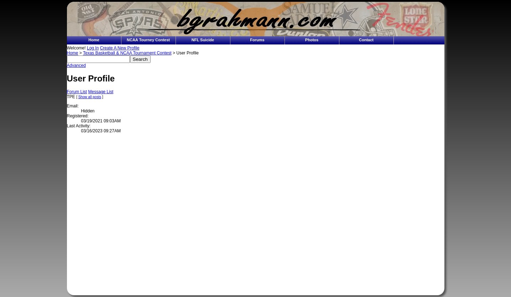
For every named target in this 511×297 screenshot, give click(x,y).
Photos (311, 40)
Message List (101, 91)
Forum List (77, 91)
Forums (257, 40)
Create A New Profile (120, 48)
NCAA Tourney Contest (148, 40)
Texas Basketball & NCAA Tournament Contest (127, 53)
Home (93, 40)
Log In (93, 48)
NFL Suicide (203, 40)
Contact (366, 40)
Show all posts (89, 97)
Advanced (76, 65)
